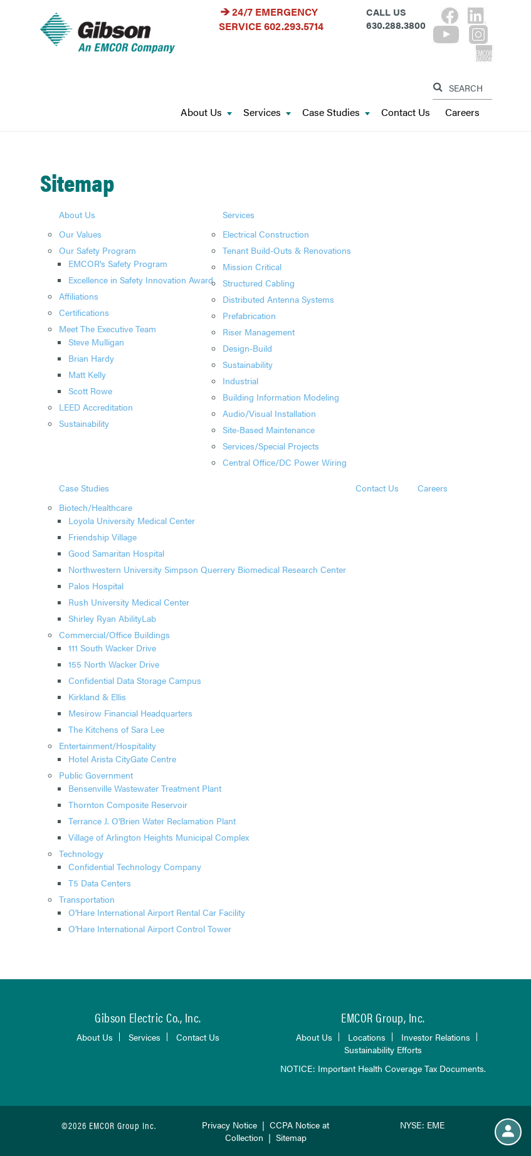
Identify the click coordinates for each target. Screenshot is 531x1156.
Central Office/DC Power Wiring (285, 462)
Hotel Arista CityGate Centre (122, 758)
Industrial (240, 380)
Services (267, 112)
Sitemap (291, 1137)
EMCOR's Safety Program (117, 263)
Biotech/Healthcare (95, 507)
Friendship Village (102, 536)
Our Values (80, 234)
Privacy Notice (229, 1124)
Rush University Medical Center (128, 602)
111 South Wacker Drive (112, 647)
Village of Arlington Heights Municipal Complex (158, 837)
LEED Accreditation (96, 407)
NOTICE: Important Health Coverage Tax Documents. (383, 1068)
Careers (462, 112)
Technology (81, 853)
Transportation (87, 899)
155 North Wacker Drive (113, 664)
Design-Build (247, 348)
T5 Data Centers (99, 882)
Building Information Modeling (281, 397)
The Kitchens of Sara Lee (116, 729)
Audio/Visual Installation (269, 413)
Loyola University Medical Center (131, 520)
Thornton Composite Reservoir (127, 804)
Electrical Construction (266, 234)
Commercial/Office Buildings (114, 634)
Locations (367, 1037)
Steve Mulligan (96, 341)
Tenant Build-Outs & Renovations (287, 250)
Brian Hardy (91, 358)
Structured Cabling (259, 282)
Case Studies (336, 112)
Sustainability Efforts (383, 1049)
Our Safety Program (97, 250)
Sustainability (84, 423)
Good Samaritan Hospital (116, 553)
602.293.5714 (293, 26)
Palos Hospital (96, 585)
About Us (206, 112)
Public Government (96, 775)
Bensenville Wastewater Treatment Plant (144, 788)
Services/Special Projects (271, 445)
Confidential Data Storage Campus (134, 680)
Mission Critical (252, 266)
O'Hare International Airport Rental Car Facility (156, 912)
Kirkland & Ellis (97, 696)
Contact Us (405, 112)
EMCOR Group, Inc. (383, 1017)
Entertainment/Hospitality (107, 745)
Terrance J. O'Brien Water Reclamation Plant (152, 820)
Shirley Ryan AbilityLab (112, 618)
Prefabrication (249, 315)
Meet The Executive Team (107, 328)
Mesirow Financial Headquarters (130, 713)
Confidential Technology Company (134, 866)
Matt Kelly (87, 374)
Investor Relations (435, 1037)
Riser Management (259, 331)
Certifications (84, 312)
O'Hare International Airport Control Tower (149, 928)
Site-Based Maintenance (269, 429)
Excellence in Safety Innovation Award (140, 279)
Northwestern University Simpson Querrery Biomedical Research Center (207, 569)
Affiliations (78, 296)
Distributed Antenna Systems (278, 299)
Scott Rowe (90, 390)
